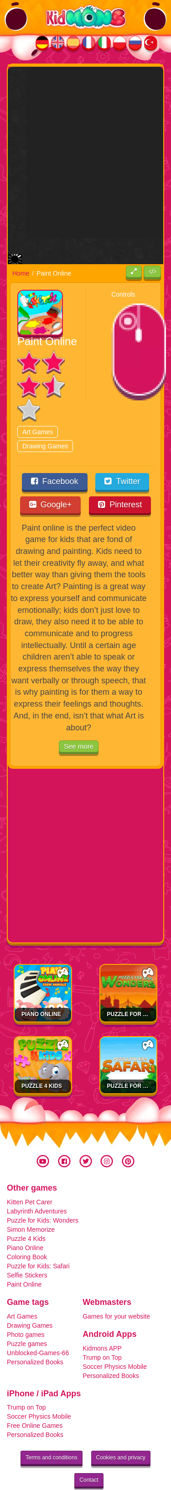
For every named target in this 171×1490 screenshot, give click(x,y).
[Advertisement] (85, 152)
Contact (88, 1454)
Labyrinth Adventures (37, 1185)
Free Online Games (34, 1399)
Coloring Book (27, 1231)
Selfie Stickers (27, 1249)
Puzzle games (27, 1317)
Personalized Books (35, 1336)
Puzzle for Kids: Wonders (42, 1194)
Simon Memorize (31, 1203)
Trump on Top (102, 1331)
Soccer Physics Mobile (115, 1340)
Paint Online (24, 1258)
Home (20, 247)
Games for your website (116, 1290)
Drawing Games (45, 419)
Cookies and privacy (120, 1431)
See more (78, 720)
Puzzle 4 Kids (41, 1060)
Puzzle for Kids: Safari (38, 1240)
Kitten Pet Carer (29, 1176)
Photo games (26, 1308)
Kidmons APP (102, 1321)
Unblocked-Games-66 (38, 1326)
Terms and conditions (51, 1431)
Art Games (37, 405)
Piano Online (41, 988)
